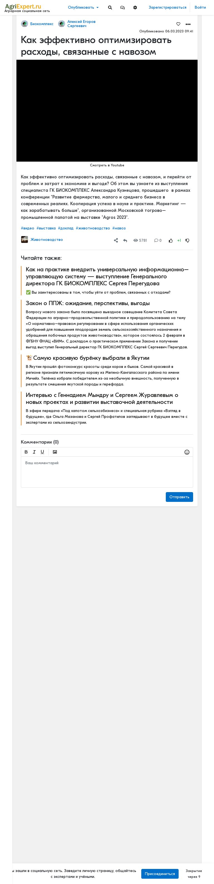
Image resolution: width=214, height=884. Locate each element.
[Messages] (122, 7)
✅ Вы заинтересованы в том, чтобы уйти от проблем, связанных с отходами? (98, 292)
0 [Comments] (158, 240)
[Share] (115, 240)
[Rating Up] (170, 240)
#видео (27, 228)
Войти (200, 7)
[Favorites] (178, 24)
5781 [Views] (140, 240)
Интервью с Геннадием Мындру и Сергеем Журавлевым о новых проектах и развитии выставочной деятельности (102, 398)
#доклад (66, 228)
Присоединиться (160, 873)
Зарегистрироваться (167, 7)
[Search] (110, 7)
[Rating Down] (187, 240)
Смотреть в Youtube (107, 165)
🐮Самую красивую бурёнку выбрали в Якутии (87, 357)
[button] (122, 7)
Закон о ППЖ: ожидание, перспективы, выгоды (88, 303)
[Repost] (125, 240)
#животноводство (93, 228)
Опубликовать (81, 7)
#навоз (119, 228)
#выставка (46, 228)
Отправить (179, 497)
